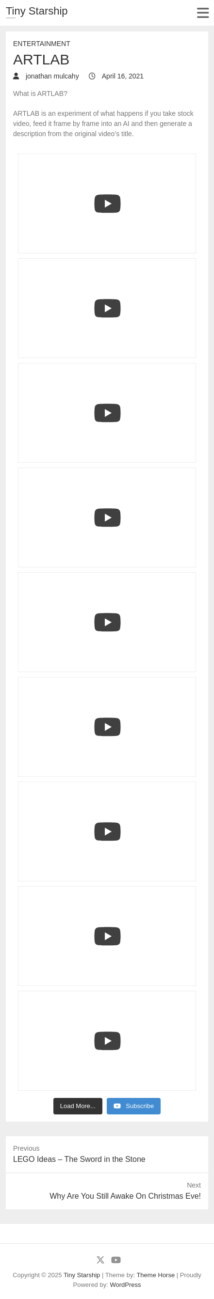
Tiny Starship (37, 11)
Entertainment (41, 43)
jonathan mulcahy (51, 76)
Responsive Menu (202, 13)
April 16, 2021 (122, 76)
